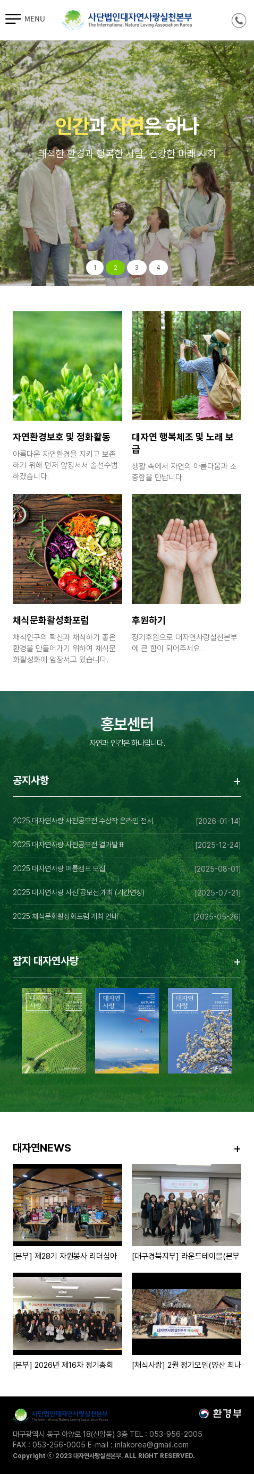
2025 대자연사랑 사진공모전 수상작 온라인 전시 (83, 820)
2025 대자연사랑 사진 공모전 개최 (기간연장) (79, 892)
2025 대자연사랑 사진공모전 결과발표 (68, 844)
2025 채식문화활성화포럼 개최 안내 (65, 916)
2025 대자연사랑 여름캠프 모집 (59, 868)
